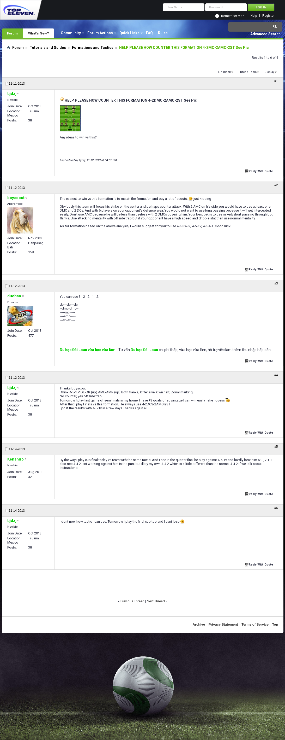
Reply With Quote (259, 170)
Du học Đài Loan (144, 350)
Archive (199, 624)
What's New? (38, 33)
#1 (276, 81)
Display (269, 72)
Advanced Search (265, 34)
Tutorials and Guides (48, 47)
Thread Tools (247, 72)
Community (71, 33)
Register (268, 15)
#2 (276, 185)
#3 (276, 283)
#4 (276, 375)
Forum (12, 33)
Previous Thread (132, 601)
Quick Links (129, 33)
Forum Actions (100, 33)
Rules (163, 33)
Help (254, 15)
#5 (276, 446)
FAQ (149, 33)
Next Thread (156, 601)
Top (275, 624)
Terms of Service (255, 624)
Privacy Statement (223, 624)
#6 (276, 508)
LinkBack (224, 72)
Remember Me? (232, 16)
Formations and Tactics (92, 47)
